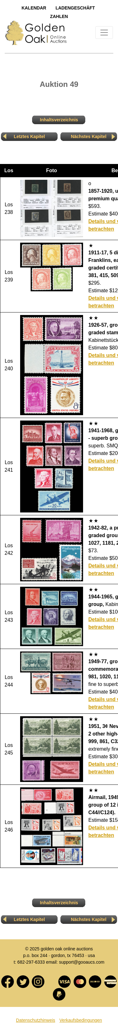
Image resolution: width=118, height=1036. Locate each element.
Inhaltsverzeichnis (59, 119)
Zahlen (59, 16)
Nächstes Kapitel (88, 136)
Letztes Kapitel (29, 136)
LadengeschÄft (75, 7)
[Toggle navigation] (104, 32)
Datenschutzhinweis (35, 1020)
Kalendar (33, 7)
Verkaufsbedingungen (80, 1020)
